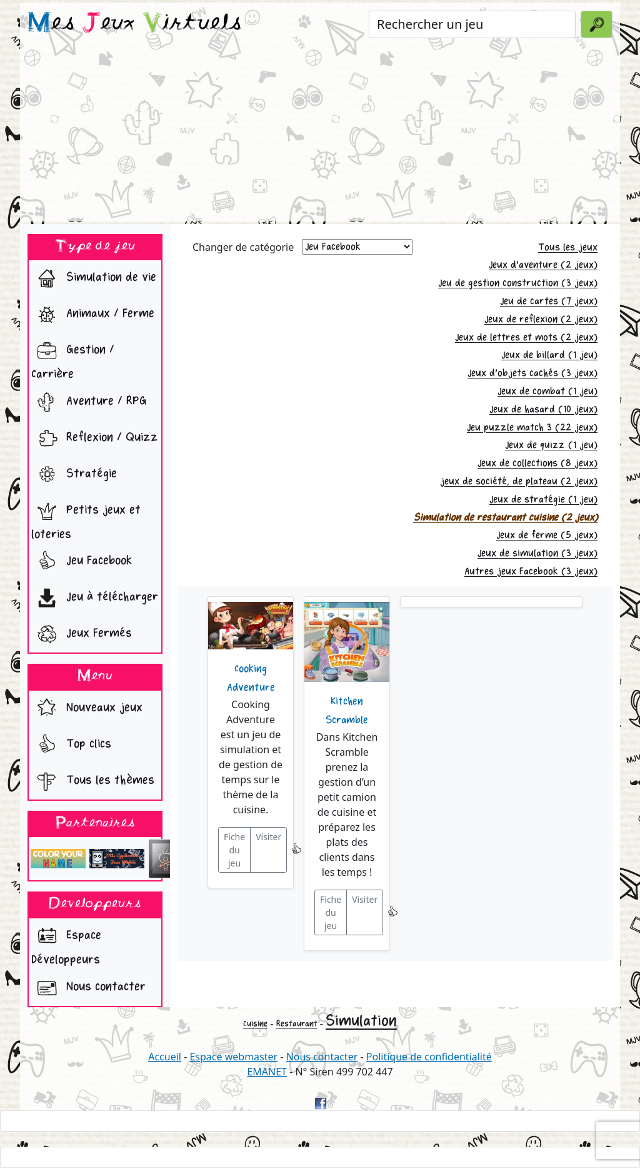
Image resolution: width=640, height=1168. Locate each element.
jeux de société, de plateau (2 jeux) (519, 481)
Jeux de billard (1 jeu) (549, 355)
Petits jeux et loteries (86, 518)
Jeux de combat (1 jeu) (548, 391)
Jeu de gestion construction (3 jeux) (518, 283)
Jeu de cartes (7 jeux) (549, 301)
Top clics (71, 745)
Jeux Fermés (81, 634)
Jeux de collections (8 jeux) (538, 463)
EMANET (267, 1072)
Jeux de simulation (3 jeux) (538, 553)
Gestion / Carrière (72, 358)
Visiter (268, 837)
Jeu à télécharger (94, 598)
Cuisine (255, 1023)
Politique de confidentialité (429, 1057)
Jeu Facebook (81, 561)
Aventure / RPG (89, 402)
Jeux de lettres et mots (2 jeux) (526, 337)
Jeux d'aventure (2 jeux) (543, 265)
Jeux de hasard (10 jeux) (543, 409)
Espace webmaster (233, 1057)
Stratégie (74, 474)
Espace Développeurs (66, 944)
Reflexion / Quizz (94, 438)
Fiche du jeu (234, 850)
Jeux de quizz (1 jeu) (551, 445)
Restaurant (297, 1023)
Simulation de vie (93, 278)
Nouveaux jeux (86, 708)
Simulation (361, 1020)
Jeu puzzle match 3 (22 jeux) (532, 427)
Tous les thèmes (92, 781)
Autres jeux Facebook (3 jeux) (531, 571)
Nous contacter (88, 987)
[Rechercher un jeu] (472, 24)
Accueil (164, 1057)
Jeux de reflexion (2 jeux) (541, 319)
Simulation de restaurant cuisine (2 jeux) (505, 517)
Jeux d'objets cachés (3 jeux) (533, 373)
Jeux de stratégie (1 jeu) (543, 499)
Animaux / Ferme (92, 314)
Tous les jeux (568, 247)
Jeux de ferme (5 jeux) (547, 535)
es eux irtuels (135, 23)
